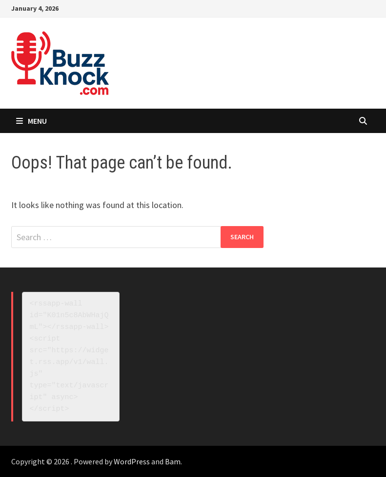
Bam (173, 461)
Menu (31, 121)
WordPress (132, 461)
